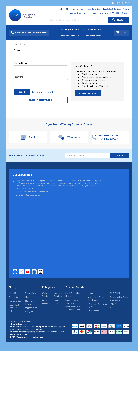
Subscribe (119, 155)
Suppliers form (31, 308)
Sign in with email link (40, 100)
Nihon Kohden (93, 311)
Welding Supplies (69, 29)
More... (112, 308)
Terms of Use (76, 13)
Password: (18, 76)
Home (16, 44)
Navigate (14, 287)
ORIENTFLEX (115, 293)
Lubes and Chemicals (69, 35)
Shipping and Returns (99, 13)
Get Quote (29, 312)
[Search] (118, 20)
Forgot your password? (43, 92)
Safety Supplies (91, 29)
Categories (48, 287)
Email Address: (20, 63)
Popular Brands (74, 287)
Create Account (87, 93)
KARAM (113, 304)
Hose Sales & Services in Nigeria (115, 9)
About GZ (64, 9)
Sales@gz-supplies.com (31, 195)
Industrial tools (93, 35)
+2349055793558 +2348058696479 (36, 191)
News (85, 13)
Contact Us (78, 9)
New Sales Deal (94, 9)
